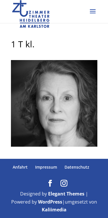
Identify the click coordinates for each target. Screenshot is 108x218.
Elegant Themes (66, 194)
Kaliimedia (54, 209)
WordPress (50, 202)
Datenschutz (77, 167)
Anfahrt (20, 167)
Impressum (46, 167)
